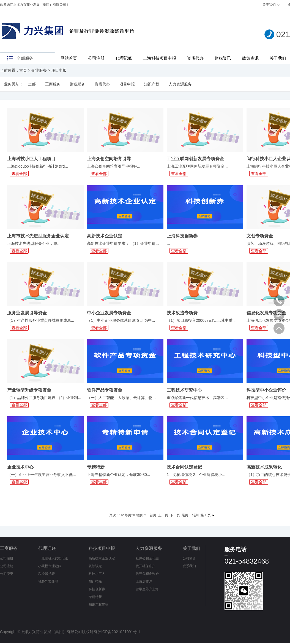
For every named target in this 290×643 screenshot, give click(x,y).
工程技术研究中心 (184, 390)
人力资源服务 (180, 84)
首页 (23, 70)
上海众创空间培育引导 (109, 158)
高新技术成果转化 (264, 467)
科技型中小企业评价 (266, 390)
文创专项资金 (260, 236)
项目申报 (59, 70)
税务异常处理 (48, 581)
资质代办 (195, 58)
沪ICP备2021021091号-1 (118, 632)
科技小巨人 (97, 574)
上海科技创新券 (182, 236)
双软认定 (95, 566)
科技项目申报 (102, 548)
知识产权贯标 (98, 604)
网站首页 (69, 58)
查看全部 (19, 173)
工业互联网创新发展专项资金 (195, 158)
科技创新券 (97, 589)
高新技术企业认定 (104, 236)
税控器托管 (46, 574)
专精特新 (96, 467)
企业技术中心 (20, 467)
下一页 (175, 515)
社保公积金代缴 (147, 558)
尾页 (185, 515)
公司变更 (6, 574)
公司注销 (6, 566)
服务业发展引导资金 (27, 313)
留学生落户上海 (147, 589)
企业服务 (39, 70)
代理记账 (124, 58)
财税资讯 (223, 58)
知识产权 (151, 84)
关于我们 (269, 5)
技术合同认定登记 (184, 467)
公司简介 (189, 558)
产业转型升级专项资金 (29, 390)
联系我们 (189, 566)
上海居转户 (144, 581)
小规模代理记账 (49, 566)
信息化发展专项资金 (266, 313)
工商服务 (53, 84)
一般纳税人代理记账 (53, 558)
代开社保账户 (145, 566)
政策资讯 (250, 58)
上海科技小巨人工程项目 (31, 158)
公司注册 (96, 58)
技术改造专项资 (182, 313)
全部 (32, 84)
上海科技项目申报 (159, 58)
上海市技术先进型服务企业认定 (38, 236)
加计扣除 (95, 581)
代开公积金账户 (147, 574)
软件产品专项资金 (104, 390)
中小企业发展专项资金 (109, 313)
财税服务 (77, 84)
